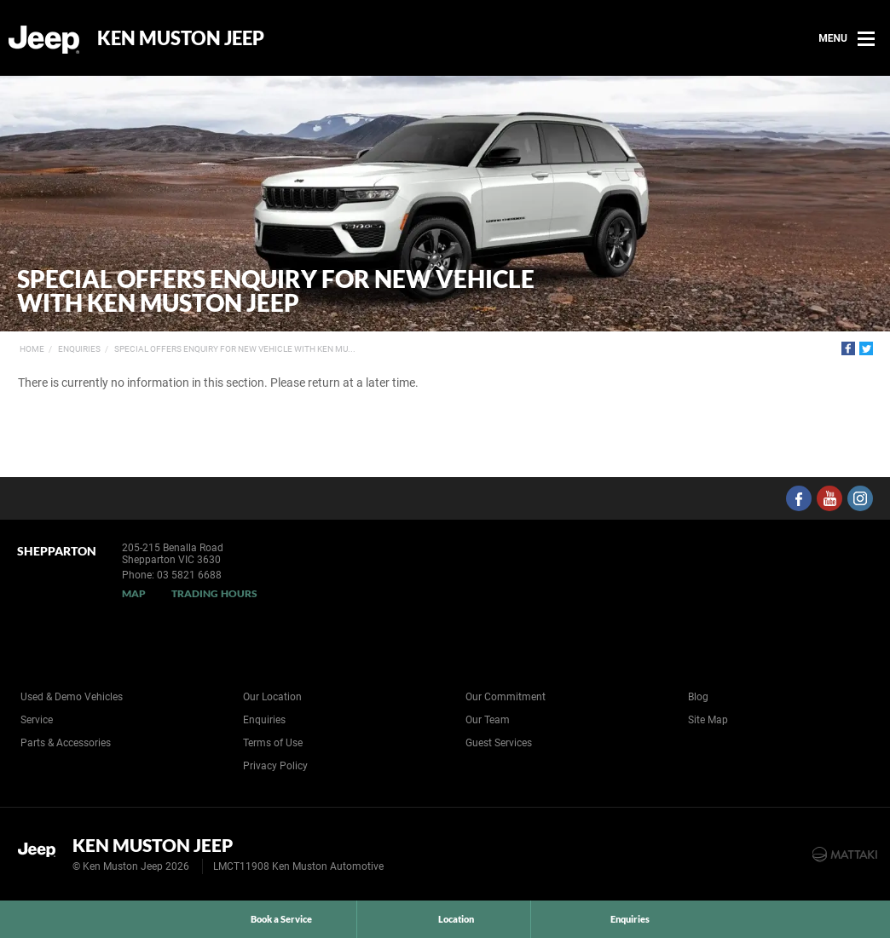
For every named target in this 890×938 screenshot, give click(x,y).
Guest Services (498, 743)
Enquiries (79, 349)
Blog (698, 697)
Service (36, 720)
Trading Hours (214, 593)
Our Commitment (505, 697)
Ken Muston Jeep (180, 38)
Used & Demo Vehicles (71, 697)
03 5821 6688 (189, 575)
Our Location (272, 697)
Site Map (708, 720)
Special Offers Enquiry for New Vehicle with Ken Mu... (234, 349)
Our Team (487, 720)
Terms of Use (273, 743)
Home (32, 349)
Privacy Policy (275, 766)
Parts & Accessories (65, 743)
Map (134, 593)
